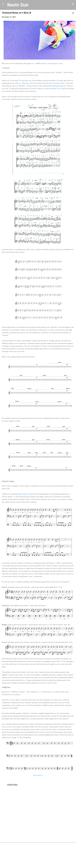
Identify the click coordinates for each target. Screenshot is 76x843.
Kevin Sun (17, 5)
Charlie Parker (12, 785)
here (49, 63)
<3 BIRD (37, 63)
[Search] (73, 4)
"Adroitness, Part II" (28, 83)
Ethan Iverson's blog (25, 494)
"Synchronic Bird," (58, 83)
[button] (73, 13)
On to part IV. (38, 775)
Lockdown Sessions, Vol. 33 (52, 88)
